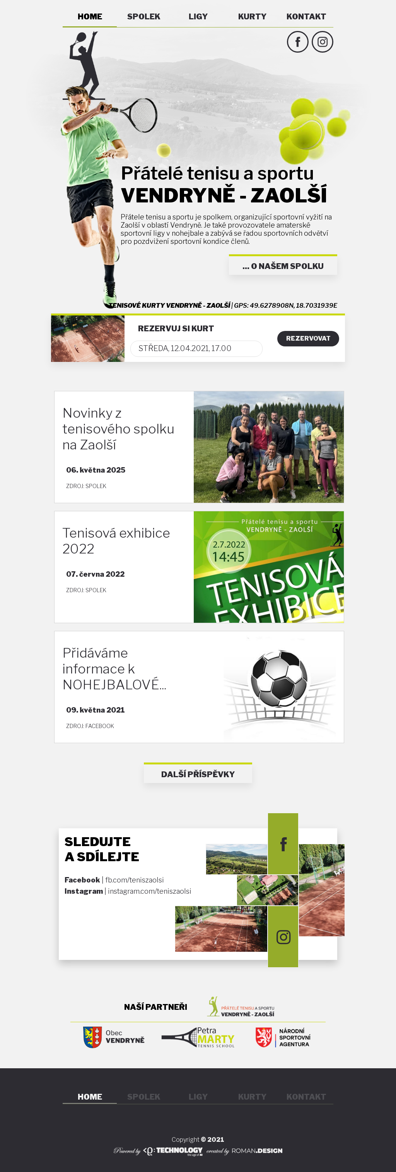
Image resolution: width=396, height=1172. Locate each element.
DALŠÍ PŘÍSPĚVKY (198, 774)
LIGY (198, 16)
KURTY (252, 16)
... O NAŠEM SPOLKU (283, 266)
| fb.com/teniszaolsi (114, 880)
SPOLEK (143, 16)
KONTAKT (306, 16)
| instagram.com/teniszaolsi (128, 891)
